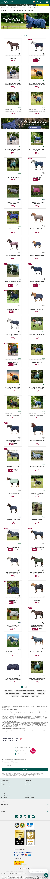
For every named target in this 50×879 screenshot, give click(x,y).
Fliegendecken (8, 690)
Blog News (15, 762)
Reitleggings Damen (5, 795)
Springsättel (4, 797)
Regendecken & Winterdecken (13, 693)
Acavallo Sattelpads (29, 797)
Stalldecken (41, 693)
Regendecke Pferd (5, 787)
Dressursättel (4, 791)
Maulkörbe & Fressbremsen (7, 785)
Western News (7, 762)
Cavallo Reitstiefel (29, 783)
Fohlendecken (25, 696)
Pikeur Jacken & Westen (30, 791)
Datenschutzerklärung (7, 775)
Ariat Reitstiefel (28, 789)
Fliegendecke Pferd (5, 783)
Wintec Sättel (28, 795)
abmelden (31, 775)
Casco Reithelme (29, 785)
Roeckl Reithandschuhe (30, 793)
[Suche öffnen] (37, 2)
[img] (47, 2)
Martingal (3, 793)
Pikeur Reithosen (29, 787)
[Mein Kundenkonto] (40, 2)
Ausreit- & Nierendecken (29, 693)
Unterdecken (15, 696)
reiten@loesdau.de (29, 868)
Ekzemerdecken (41, 690)
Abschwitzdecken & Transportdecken (24, 690)
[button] (2, 2)
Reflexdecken (35, 696)
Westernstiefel (4, 789)
